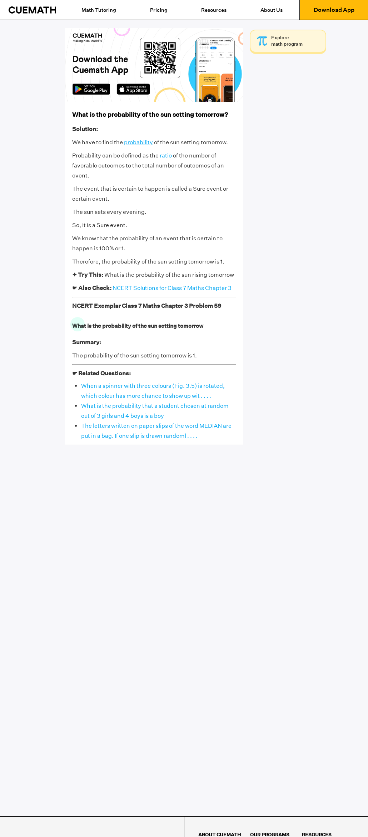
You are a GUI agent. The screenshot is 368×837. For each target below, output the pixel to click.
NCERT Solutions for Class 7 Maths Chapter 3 (172, 288)
